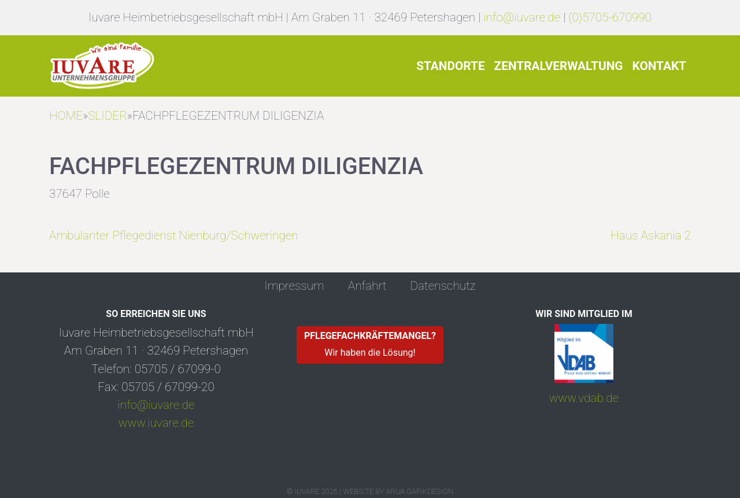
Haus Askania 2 (650, 235)
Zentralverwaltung (558, 66)
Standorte (450, 66)
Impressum (294, 286)
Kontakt (659, 66)
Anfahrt (367, 286)
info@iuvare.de (521, 17)
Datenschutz (442, 286)
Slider (107, 116)
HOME (66, 116)
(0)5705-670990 (610, 17)
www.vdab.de (584, 398)
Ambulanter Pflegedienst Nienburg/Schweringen (173, 235)
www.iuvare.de (156, 423)
